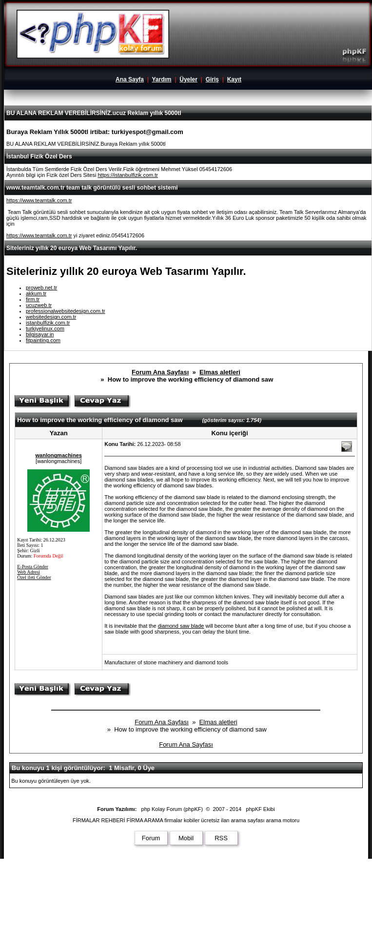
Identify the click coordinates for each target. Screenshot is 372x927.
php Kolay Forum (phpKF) (172, 809)
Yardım (161, 79)
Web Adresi (28, 572)
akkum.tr (36, 293)
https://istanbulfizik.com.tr (128, 175)
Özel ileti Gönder (34, 577)
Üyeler (188, 79)
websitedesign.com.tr (51, 317)
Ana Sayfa (130, 79)
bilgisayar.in (40, 334)
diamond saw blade (181, 626)
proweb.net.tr (41, 287)
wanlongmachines (59, 455)
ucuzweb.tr (39, 305)
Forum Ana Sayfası (160, 372)
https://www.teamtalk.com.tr (39, 200)
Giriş (212, 79)
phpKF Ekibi (260, 809)
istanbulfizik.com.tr (48, 323)
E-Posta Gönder (32, 566)
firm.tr (32, 299)
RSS (221, 838)
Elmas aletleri (219, 372)
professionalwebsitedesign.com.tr (65, 311)
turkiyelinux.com (45, 328)
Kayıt (234, 79)
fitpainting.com (43, 340)
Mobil (186, 838)
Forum (151, 838)
